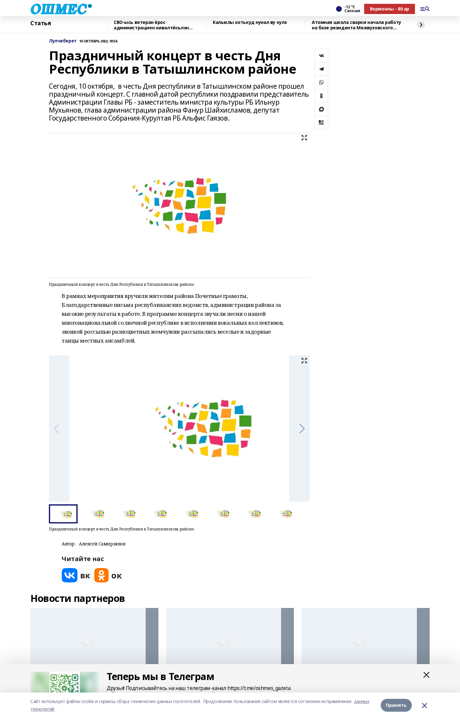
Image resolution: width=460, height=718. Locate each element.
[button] (302, 429)
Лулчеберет (63, 41)
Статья (40, 23)
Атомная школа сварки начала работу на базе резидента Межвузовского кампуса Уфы (356, 25)
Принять (396, 705)
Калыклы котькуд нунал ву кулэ (250, 22)
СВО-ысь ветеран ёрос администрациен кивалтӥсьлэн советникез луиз (151, 25)
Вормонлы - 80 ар (389, 9)
